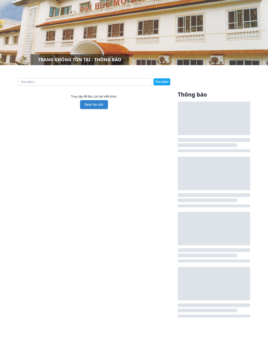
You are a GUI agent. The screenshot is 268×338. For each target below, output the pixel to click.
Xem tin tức (93, 104)
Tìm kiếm (162, 82)
